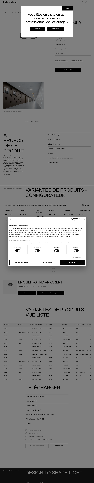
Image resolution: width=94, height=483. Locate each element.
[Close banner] (84, 219)
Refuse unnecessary (21, 262)
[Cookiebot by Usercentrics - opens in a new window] (72, 219)
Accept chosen (47, 262)
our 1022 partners (20, 228)
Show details (77, 257)
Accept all (72, 262)
